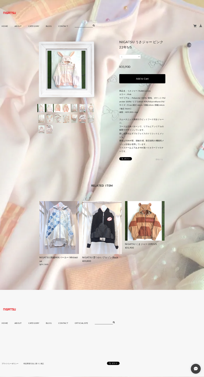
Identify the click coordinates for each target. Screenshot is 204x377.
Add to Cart (142, 78)
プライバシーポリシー (10, 363)
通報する (159, 159)
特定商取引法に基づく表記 (34, 363)
